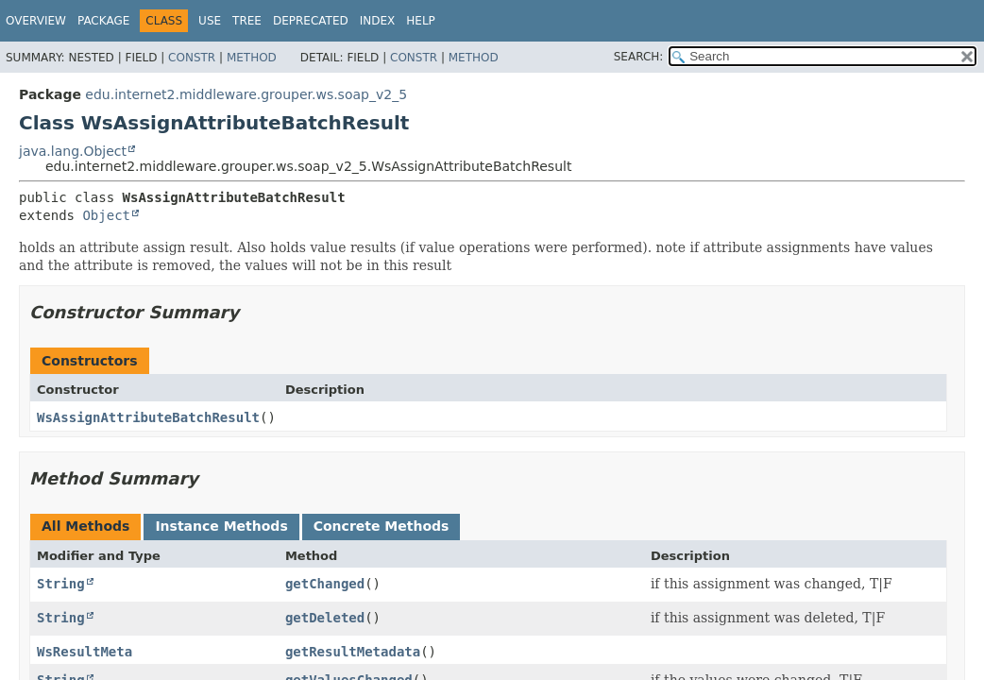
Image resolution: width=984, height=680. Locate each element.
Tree (247, 20)
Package (103, 20)
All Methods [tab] (85, 526)
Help (420, 20)
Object (106, 215)
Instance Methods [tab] (221, 526)
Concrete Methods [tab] (382, 526)
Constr (191, 57)
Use (209, 20)
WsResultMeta (84, 651)
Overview (36, 20)
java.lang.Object (73, 151)
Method (252, 57)
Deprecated (310, 20)
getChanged (325, 583)
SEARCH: (639, 56)
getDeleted (325, 617)
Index (378, 20)
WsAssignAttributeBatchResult (148, 417)
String (61, 583)
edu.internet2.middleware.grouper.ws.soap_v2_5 (246, 94)
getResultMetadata (352, 651)
